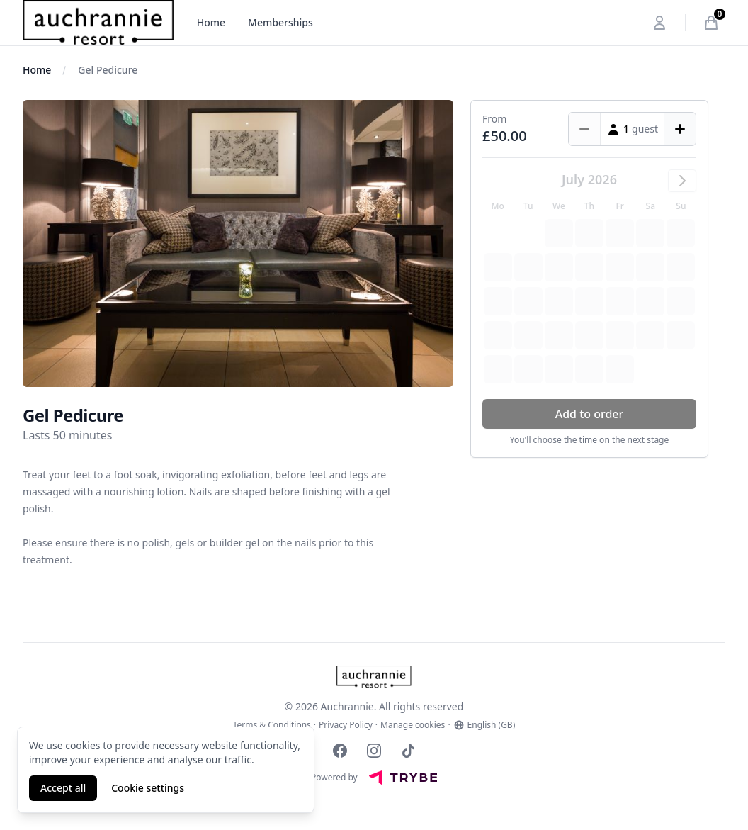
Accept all (63, 788)
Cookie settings (147, 788)
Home (211, 22)
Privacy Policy (346, 725)
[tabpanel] (238, 243)
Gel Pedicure (107, 70)
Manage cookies (412, 725)
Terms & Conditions (272, 725)
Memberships (280, 22)
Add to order (589, 414)
